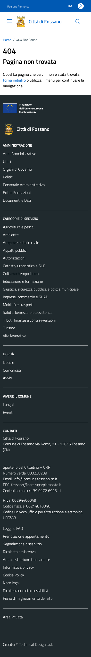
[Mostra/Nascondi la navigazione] (10, 21)
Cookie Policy (13, 575)
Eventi (8, 412)
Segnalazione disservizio (22, 544)
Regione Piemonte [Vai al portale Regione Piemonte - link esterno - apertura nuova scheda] (18, 6)
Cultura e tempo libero (21, 273)
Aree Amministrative (19, 154)
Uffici (7, 161)
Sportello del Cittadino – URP (26, 467)
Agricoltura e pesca (18, 227)
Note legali (11, 583)
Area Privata (13, 617)
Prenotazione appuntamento (26, 536)
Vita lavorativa (14, 336)
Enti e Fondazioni (17, 192)
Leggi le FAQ (13, 528)
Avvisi (7, 378)
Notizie (8, 362)
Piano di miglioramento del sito (27, 598)
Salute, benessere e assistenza (27, 312)
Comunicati (12, 370)
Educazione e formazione (23, 281)
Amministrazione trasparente (26, 559)
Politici (8, 177)
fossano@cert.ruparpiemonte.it (36, 485)
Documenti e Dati (17, 200)
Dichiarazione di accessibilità (25, 590)
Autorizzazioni (14, 258)
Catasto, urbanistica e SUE (24, 266)
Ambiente (11, 235)
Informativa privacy (18, 567)
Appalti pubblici (15, 250)
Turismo (9, 328)
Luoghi (8, 405)
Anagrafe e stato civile (21, 242)
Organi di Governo (17, 169)
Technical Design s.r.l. (36, 644)
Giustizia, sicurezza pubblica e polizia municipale (41, 289)
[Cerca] (78, 21)
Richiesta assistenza (19, 552)
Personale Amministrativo (24, 185)
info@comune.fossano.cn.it (35, 479)
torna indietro (14, 80)
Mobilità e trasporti (18, 305)
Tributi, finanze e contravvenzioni (29, 320)
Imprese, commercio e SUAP (25, 297)
